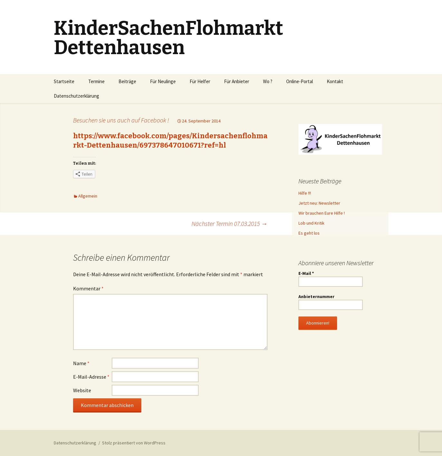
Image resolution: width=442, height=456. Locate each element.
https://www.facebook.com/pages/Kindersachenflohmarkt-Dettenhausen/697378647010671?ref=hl (170, 140)
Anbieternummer (316, 296)
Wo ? (267, 81)
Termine (96, 81)
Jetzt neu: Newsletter (319, 203)
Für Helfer (200, 81)
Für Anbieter (236, 81)
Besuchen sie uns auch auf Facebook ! (121, 120)
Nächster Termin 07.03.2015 (230, 223)
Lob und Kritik (311, 223)
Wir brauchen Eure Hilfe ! (321, 213)
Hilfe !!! (304, 193)
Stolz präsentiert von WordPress (133, 443)
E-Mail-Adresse (91, 377)
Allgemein (87, 196)
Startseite (64, 81)
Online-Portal (299, 81)
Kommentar (88, 288)
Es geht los (309, 233)
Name (81, 363)
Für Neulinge (163, 81)
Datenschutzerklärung (76, 96)
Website (82, 390)
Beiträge (127, 81)
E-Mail (306, 273)
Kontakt (335, 81)
